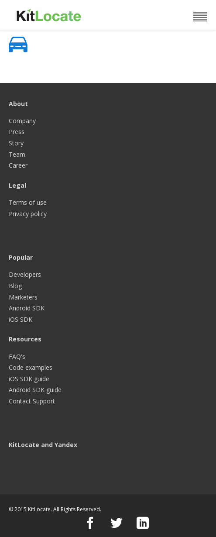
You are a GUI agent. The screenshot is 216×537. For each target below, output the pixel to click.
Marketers (23, 297)
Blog (15, 286)
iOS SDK (20, 319)
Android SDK (27, 308)
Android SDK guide (35, 390)
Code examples (30, 367)
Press (16, 131)
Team (17, 154)
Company (22, 121)
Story (16, 143)
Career (18, 165)
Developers (25, 274)
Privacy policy (28, 214)
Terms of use (28, 202)
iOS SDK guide (29, 379)
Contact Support (32, 401)
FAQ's (17, 356)
